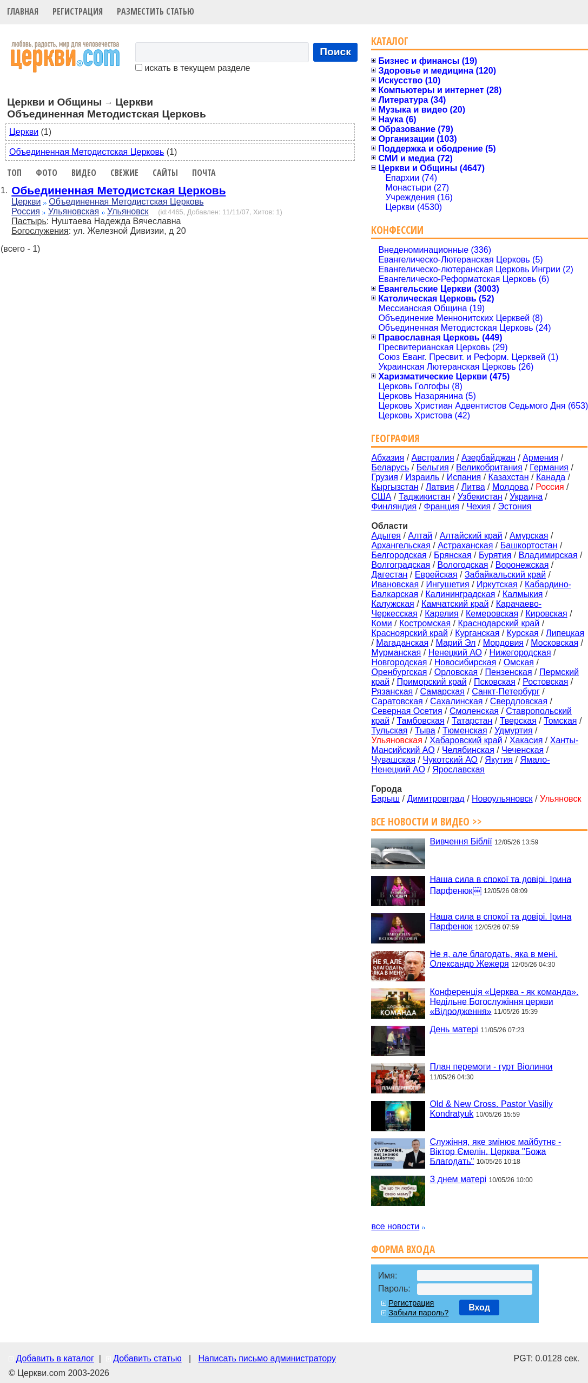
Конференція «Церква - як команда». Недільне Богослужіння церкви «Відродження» (504, 1001)
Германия (549, 467)
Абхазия (387, 457)
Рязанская (392, 691)
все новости (395, 1226)
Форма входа (403, 1249)
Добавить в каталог (55, 1358)
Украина (526, 496)
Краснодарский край (499, 623)
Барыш (385, 798)
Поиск (335, 51)
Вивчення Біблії (461, 841)
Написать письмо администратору (266, 1358)
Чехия (478, 506)
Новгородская (399, 662)
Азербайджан (488, 457)
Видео (83, 173)
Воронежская (522, 564)
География (395, 438)
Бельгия (433, 467)
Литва (473, 486)
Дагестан (389, 574)
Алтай (420, 535)
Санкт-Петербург (505, 691)
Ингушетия (447, 584)
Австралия (433, 457)
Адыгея (386, 535)
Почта (204, 173)
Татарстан (472, 720)
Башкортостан (529, 545)
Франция (441, 506)
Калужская (392, 603)
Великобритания (489, 467)
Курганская (477, 633)
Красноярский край (409, 633)
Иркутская (497, 584)
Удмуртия (513, 730)
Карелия (441, 613)
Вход (479, 1307)
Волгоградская (400, 564)
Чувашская (393, 759)
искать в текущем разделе (192, 68)
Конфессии (397, 229)
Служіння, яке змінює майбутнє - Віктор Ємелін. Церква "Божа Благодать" (495, 1151)
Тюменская (464, 730)
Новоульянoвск (502, 798)
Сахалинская (456, 701)
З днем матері (458, 1179)
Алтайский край (471, 535)
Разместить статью (155, 11)
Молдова (510, 486)
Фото (46, 173)
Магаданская (402, 642)
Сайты (165, 173)
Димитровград (435, 798)
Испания (464, 477)
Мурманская (396, 652)
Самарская (442, 691)
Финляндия (394, 506)
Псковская (495, 681)
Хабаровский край (466, 740)
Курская (523, 633)
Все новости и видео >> (426, 821)
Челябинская (468, 750)
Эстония (515, 506)
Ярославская (458, 769)
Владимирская (548, 555)
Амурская (529, 535)
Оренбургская (399, 672)
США (381, 496)
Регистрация (77, 11)
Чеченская (522, 750)
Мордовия (503, 642)
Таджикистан (425, 496)
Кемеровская (492, 613)
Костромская (425, 623)
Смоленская (474, 711)
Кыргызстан (394, 486)
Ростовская (545, 681)
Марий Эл (455, 642)
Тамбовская (420, 720)
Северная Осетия (406, 711)
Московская (554, 642)
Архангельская (400, 545)
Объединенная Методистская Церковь (86, 151)
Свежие (124, 173)
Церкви (23, 131)
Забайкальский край (505, 574)
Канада (550, 477)
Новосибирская (465, 662)
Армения (540, 457)
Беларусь (390, 467)
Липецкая (565, 633)
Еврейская (436, 574)
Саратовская (396, 701)
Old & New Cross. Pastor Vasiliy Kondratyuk (491, 1108)
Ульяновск (127, 211)
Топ (14, 173)
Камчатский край (454, 603)
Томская (560, 720)
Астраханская (465, 545)
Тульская (389, 730)
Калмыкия (523, 594)
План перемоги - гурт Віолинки (491, 1066)
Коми (381, 623)
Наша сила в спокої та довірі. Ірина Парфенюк (500, 921)
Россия (25, 211)
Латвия (440, 486)
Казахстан (508, 477)
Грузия (384, 477)
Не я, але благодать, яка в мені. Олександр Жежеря (493, 958)
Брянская (453, 555)
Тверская (518, 720)
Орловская (456, 672)
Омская (519, 662)
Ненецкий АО (455, 652)
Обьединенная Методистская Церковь (118, 190)
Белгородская (398, 555)
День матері (454, 1029)
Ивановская (395, 584)
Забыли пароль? (418, 1312)
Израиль (422, 477)
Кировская (546, 613)
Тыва (425, 730)
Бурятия (495, 555)
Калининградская (460, 594)
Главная (22, 11)
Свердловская (518, 701)
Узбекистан (480, 496)
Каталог (389, 41)
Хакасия (526, 740)
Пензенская (508, 672)
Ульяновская (73, 211)
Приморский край (431, 681)
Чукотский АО (450, 759)
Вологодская (463, 564)
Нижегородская (520, 652)
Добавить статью (147, 1358)
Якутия (499, 759)
